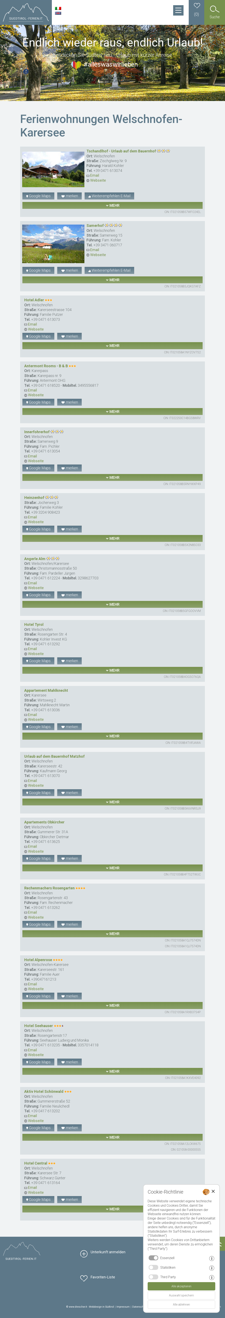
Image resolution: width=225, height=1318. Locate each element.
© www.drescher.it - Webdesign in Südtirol (90, 1306)
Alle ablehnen (181, 1304)
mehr (112, 205)
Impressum (123, 1306)
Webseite (96, 180)
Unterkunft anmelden (108, 1252)
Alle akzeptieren (181, 1286)
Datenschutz (139, 1306)
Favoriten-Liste (103, 1277)
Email (92, 175)
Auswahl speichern (181, 1295)
